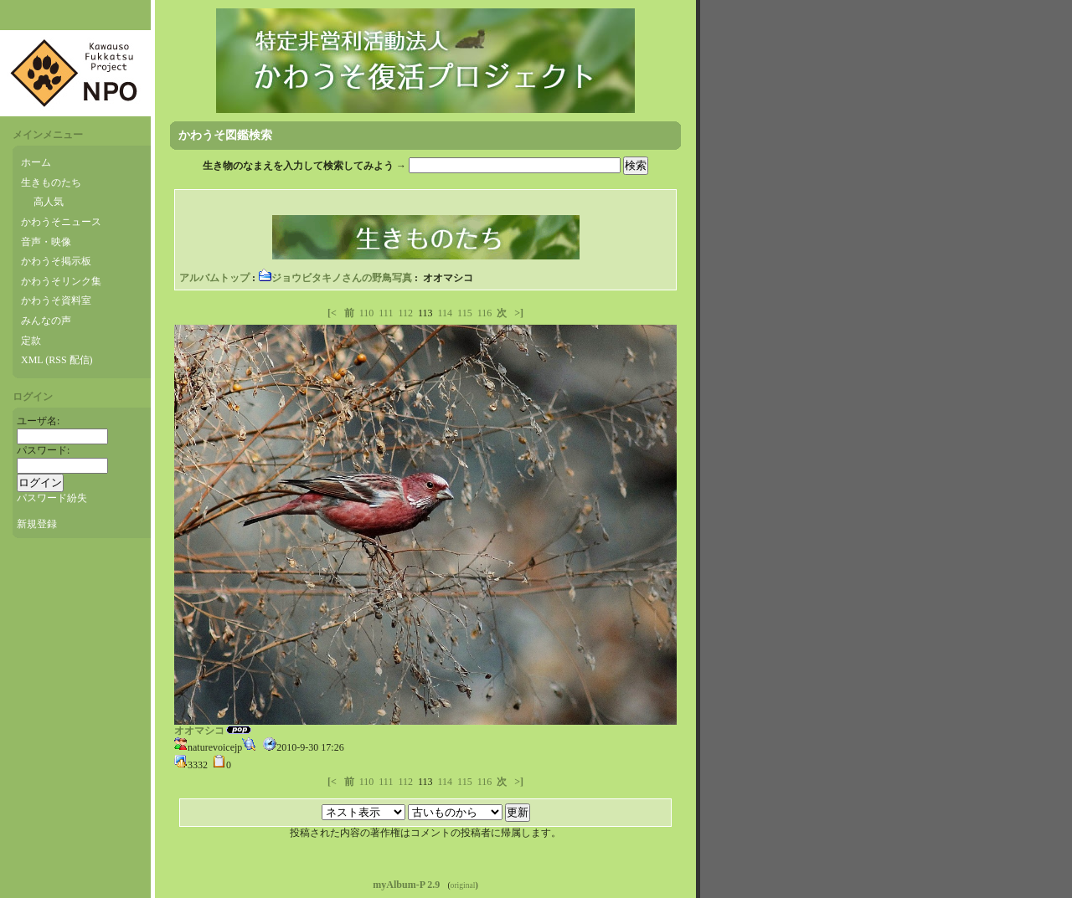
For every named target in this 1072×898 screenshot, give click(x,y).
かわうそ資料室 (56, 300)
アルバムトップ (214, 278)
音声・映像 (46, 242)
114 (445, 313)
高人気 (49, 202)
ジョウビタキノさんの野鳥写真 (335, 278)
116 (484, 313)
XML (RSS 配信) (57, 360)
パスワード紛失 (52, 498)
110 (366, 313)
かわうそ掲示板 (56, 261)
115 (464, 313)
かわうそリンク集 (61, 281)
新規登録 (37, 524)
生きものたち (51, 182)
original (463, 885)
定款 (31, 340)
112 (405, 313)
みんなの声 (46, 320)
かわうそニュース (61, 222)
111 (386, 313)
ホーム (36, 162)
